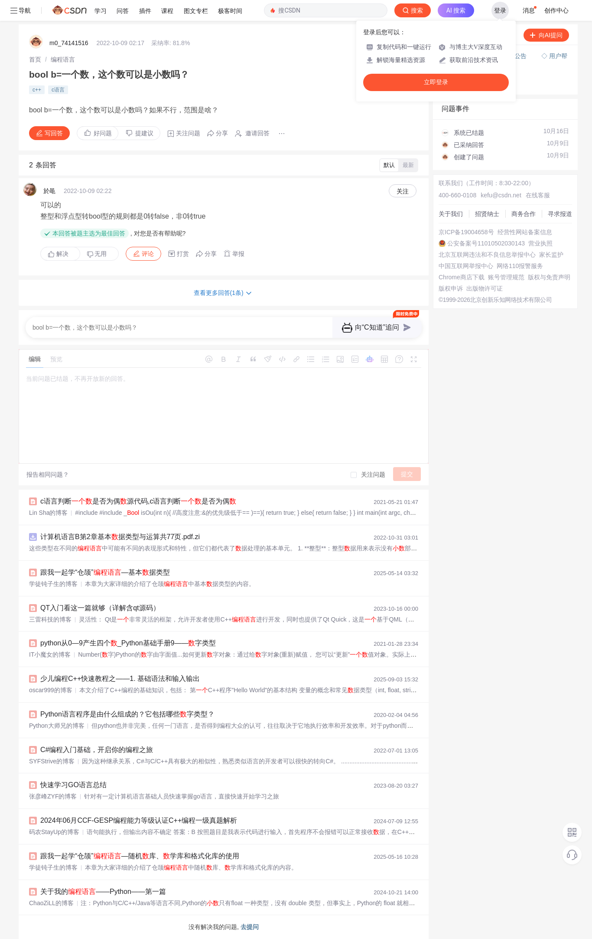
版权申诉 (451, 288)
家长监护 (551, 254)
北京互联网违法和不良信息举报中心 (487, 254)
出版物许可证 (484, 288)
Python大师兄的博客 (57, 725)
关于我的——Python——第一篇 (103, 891)
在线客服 (538, 195)
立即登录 (436, 82)
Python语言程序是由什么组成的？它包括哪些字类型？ (127, 714)
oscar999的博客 (50, 690)
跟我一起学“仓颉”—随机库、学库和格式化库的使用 (139, 856)
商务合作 (523, 213)
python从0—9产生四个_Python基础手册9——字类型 (128, 643)
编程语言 (63, 59)
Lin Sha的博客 (48, 512)
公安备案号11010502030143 (486, 243)
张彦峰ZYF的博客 (53, 796)
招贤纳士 (487, 213)
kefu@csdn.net (501, 195)
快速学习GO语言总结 (73, 784)
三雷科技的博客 (50, 619)
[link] (35, 59)
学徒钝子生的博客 (53, 583)
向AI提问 (546, 35)
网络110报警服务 (520, 265)
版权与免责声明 (549, 277)
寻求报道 (560, 213)
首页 (35, 59)
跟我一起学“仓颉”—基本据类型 (105, 572)
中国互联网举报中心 (466, 265)
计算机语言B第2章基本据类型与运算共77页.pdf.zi (120, 536)
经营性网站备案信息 (525, 232)
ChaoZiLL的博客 (51, 903)
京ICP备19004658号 (466, 232)
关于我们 (451, 213)
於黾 (49, 190)
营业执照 (540, 243)
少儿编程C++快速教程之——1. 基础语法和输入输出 (120, 678)
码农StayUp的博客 (54, 831)
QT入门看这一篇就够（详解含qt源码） (100, 608)
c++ (37, 90)
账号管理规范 (506, 277)
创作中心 (556, 10)
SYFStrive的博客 (52, 761)
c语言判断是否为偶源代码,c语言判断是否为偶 (138, 501)
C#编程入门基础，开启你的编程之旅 (96, 749)
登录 (500, 10)
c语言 (58, 90)
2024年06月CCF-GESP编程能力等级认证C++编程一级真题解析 (138, 820)
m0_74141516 (68, 42)
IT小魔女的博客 (50, 654)
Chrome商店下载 (462, 277)
